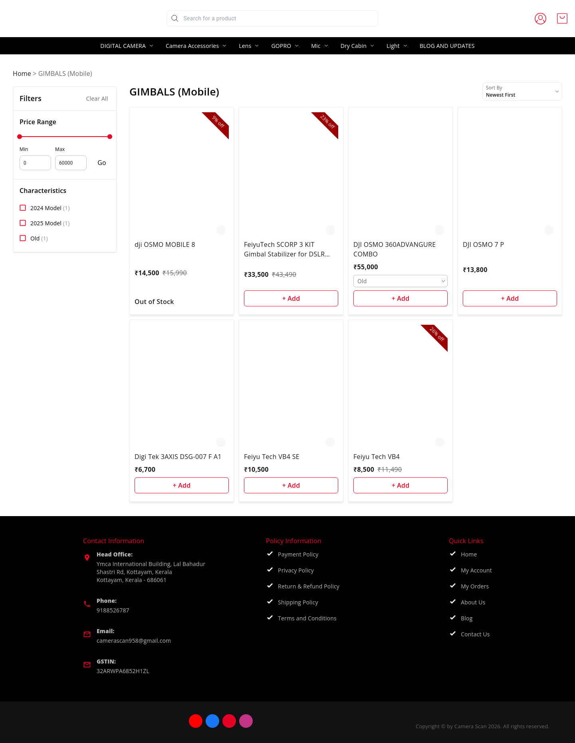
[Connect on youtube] (213, 721)
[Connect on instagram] (263, 721)
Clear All (97, 98)
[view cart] (562, 18)
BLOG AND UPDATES (447, 46)
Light (393, 46)
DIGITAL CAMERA (123, 46)
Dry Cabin (354, 46)
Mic (315, 46)
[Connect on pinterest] (247, 721)
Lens (245, 46)
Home (22, 73)
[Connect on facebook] (230, 721)
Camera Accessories (192, 46)
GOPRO (281, 46)
